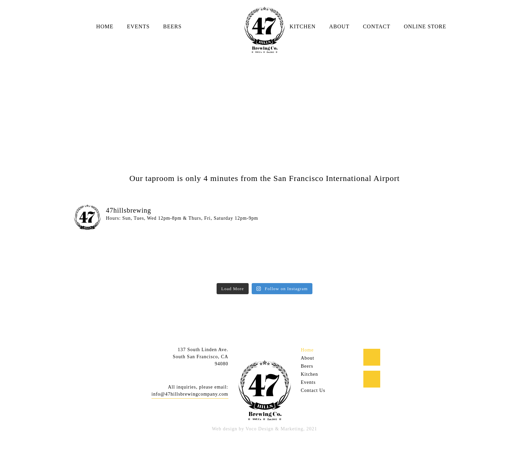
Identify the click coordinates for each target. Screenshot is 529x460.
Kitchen (302, 26)
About (339, 26)
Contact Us (313, 390)
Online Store (425, 26)
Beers (172, 26)
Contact (376, 26)
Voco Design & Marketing (274, 428)
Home (104, 26)
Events (138, 26)
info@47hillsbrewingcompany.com (189, 394)
